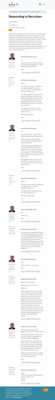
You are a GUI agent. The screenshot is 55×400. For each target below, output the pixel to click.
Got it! (45, 391)
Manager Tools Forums (24, 11)
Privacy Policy (18, 398)
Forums (16, 11)
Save (10, 30)
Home (11, 11)
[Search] (17, 5)
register (28, 72)
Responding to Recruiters (29, 57)
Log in (23, 72)
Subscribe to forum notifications (17, 27)
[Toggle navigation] (44, 4)
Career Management (35, 11)
